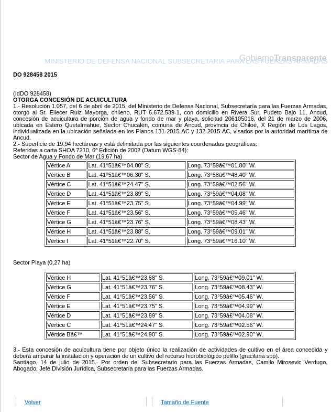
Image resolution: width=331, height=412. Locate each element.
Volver (33, 402)
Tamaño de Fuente (185, 402)
